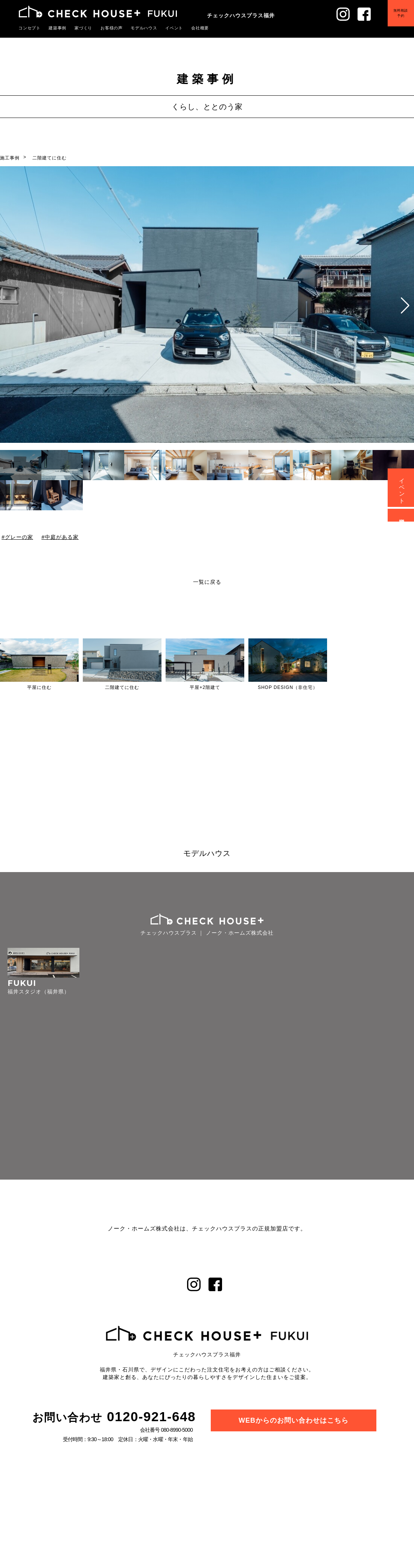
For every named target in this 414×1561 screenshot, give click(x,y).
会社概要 (200, 28)
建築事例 (57, 28)
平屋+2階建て (205, 687)
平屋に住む (39, 687)
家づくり (83, 28)
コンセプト (30, 28)
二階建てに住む (49, 158)
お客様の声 (112, 28)
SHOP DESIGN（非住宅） (288, 687)
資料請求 (402, 515)
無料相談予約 (401, 12)
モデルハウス (144, 28)
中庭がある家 (62, 537)
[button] (405, 305)
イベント (174, 28)
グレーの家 (19, 537)
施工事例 (10, 158)
